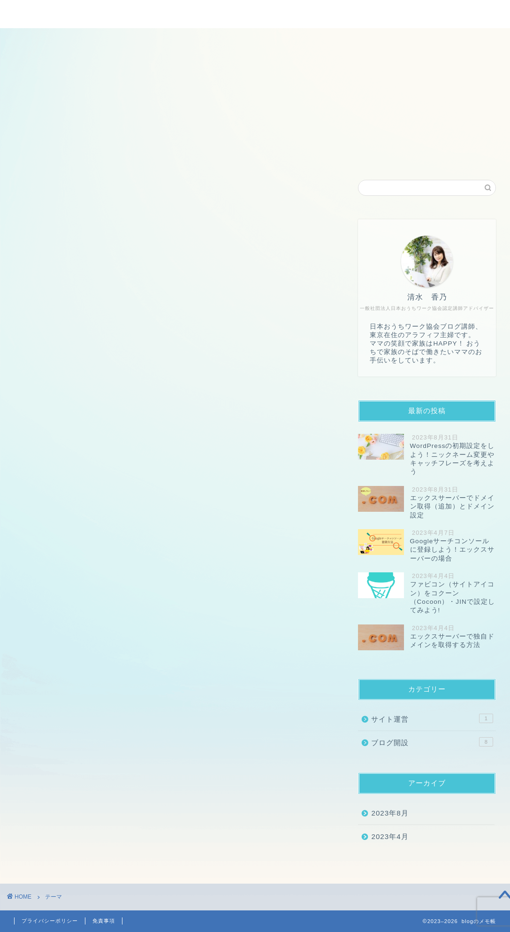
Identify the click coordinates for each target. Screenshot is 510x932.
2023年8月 (389, 813)
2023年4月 (389, 836)
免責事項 (103, 921)
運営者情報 (277, 155)
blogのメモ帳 (255, 13)
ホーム (160, 155)
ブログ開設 (432, 742)
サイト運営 (432, 718)
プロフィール (215, 155)
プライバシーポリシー (50, 921)
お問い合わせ (340, 155)
